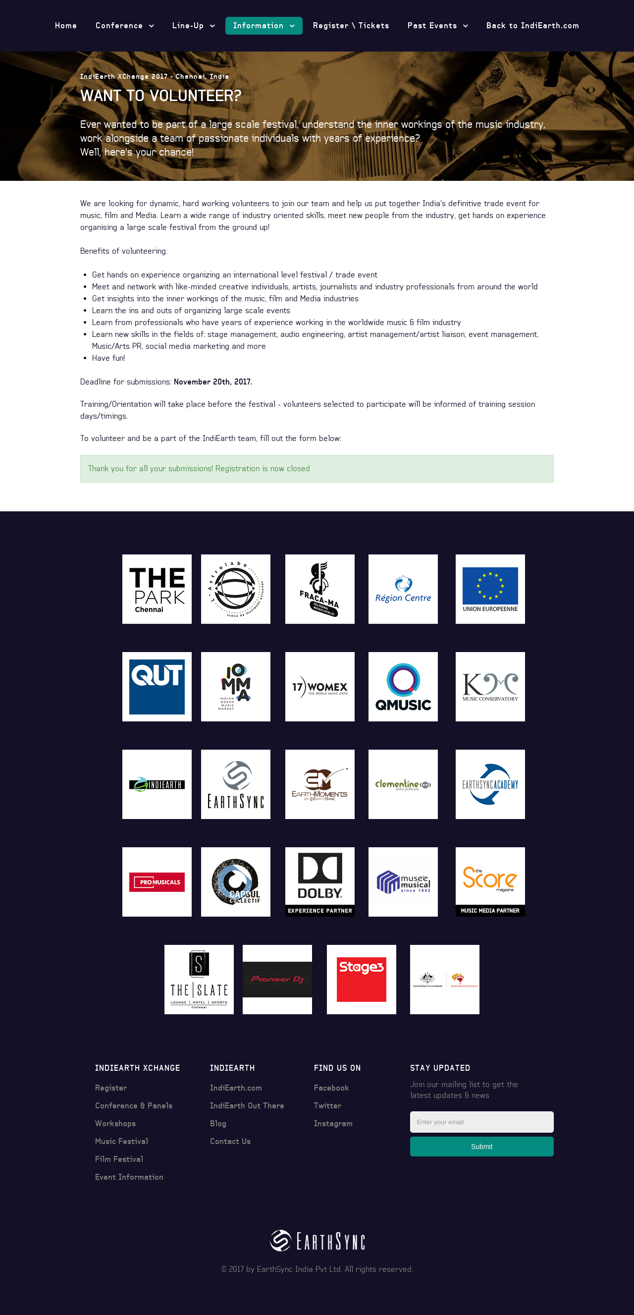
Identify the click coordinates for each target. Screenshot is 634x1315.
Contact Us (230, 1141)
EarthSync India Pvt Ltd (299, 1269)
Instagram (333, 1123)
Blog (218, 1123)
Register (111, 1088)
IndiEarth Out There (247, 1105)
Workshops (115, 1123)
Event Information (129, 1177)
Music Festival (121, 1141)
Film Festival (119, 1159)
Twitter (327, 1105)
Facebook (331, 1088)
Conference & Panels (133, 1105)
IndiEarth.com (236, 1088)
